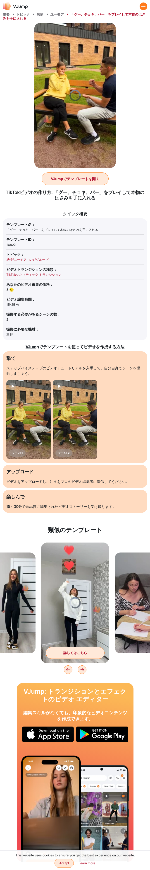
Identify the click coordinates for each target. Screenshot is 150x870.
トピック (23, 14)
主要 (6, 14)
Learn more (87, 863)
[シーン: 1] (28, 419)
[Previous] (68, 669)
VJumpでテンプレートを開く (75, 179)
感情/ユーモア (16, 260)
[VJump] (15, 6)
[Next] (82, 669)
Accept (64, 863)
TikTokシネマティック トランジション (33, 274)
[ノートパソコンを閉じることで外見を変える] (51, 809)
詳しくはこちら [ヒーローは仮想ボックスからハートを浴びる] (75, 653)
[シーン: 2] (75, 419)
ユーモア (57, 14)
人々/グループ (38, 260)
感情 (40, 14)
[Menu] (143, 6)
